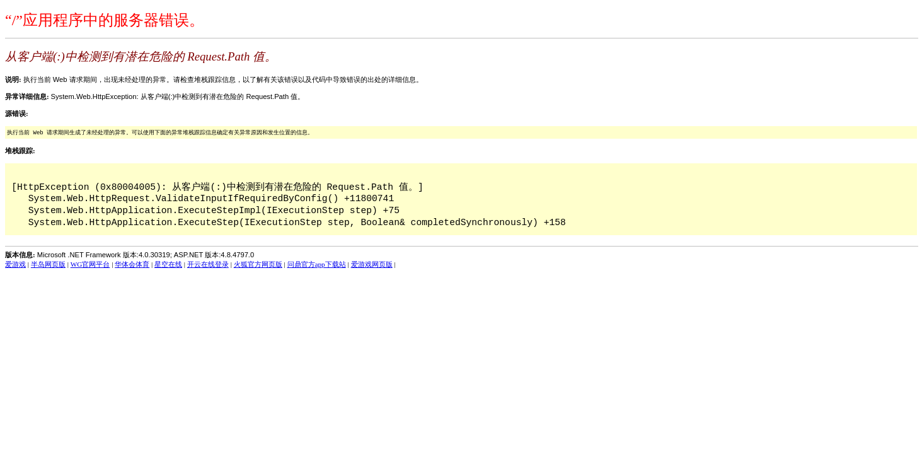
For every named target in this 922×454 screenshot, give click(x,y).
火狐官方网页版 (258, 264)
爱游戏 (15, 264)
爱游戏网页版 (372, 264)
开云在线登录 (208, 264)
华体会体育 (132, 264)
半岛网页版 (48, 264)
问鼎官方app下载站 (316, 264)
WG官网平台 (90, 264)
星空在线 (168, 264)
